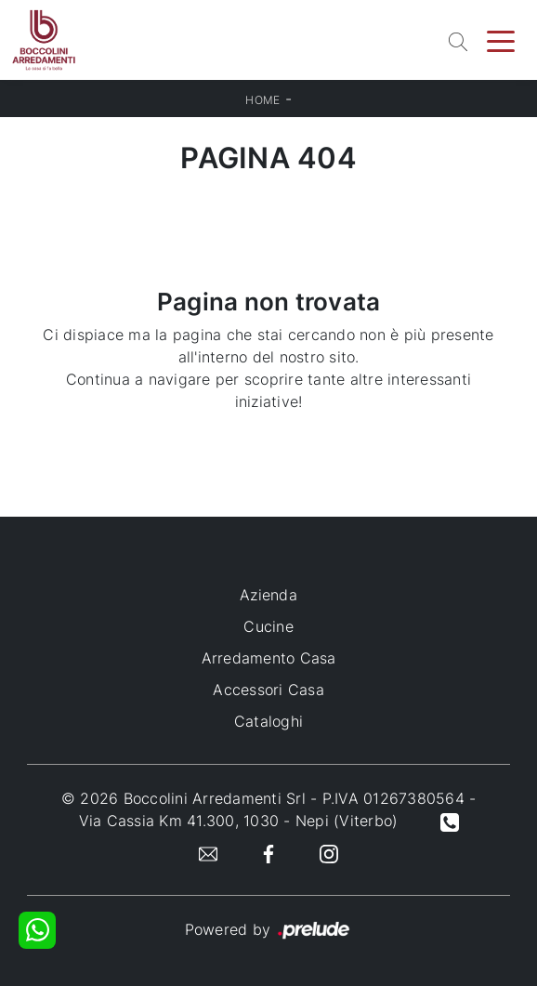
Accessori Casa (268, 689)
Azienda (268, 594)
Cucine (268, 626)
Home (262, 100)
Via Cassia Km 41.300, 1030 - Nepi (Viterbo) (239, 820)
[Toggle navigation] (501, 40)
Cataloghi (268, 721)
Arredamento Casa (269, 658)
